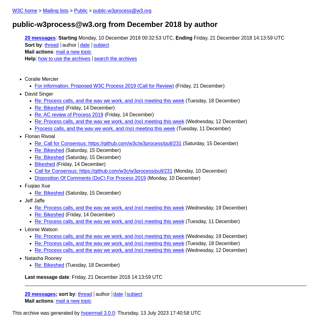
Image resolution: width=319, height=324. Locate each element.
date (85, 45)
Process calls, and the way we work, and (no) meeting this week (105, 128)
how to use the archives (64, 58)
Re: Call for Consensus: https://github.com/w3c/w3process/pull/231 (108, 143)
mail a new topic (73, 51)
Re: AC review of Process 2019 (69, 114)
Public (81, 10)
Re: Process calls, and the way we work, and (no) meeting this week (109, 100)
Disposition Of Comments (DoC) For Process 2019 (90, 178)
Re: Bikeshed (49, 107)
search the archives (115, 58)
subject (101, 45)
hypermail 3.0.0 (98, 313)
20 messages (40, 38)
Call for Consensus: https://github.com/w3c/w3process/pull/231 (104, 171)
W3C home (24, 10)
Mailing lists (55, 10)
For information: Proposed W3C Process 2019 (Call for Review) (104, 86)
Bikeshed (45, 164)
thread (52, 45)
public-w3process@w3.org (122, 10)
